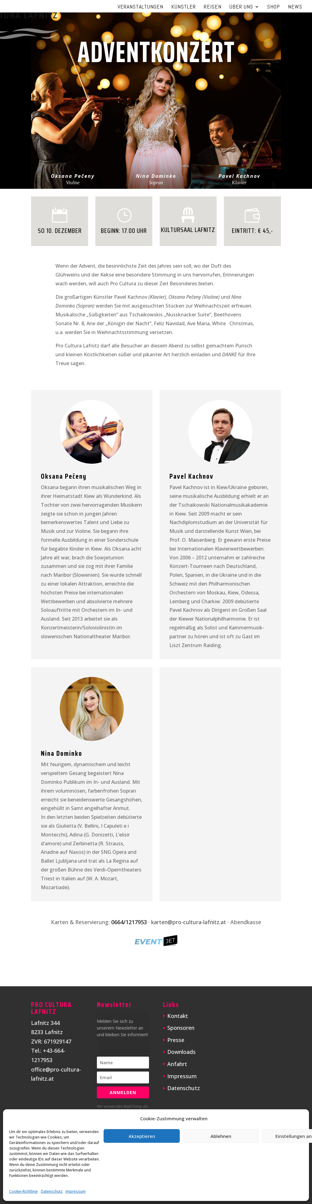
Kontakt (177, 1015)
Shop (273, 7)
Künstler (183, 7)
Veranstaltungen (140, 7)
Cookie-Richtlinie (23, 1191)
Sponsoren (180, 1027)
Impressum (76, 1191)
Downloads (181, 1051)
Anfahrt (177, 1064)
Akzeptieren (142, 1136)
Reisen (213, 7)
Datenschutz (51, 1191)
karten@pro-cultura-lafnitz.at (188, 922)
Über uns (241, 7)
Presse (175, 1040)
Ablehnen (221, 1136)
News (295, 7)
